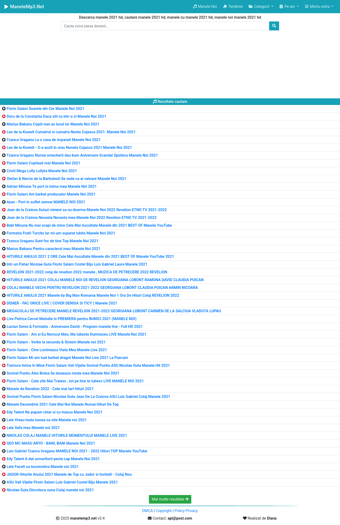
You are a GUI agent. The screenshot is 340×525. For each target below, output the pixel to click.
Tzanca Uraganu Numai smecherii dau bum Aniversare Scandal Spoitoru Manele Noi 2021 (82, 155)
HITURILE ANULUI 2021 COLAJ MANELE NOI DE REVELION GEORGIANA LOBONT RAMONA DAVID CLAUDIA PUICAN (105, 280)
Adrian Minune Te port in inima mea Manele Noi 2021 (52, 186)
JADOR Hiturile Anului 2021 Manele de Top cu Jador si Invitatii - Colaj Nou (69, 474)
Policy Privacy (186, 510)
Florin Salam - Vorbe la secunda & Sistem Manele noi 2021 (56, 342)
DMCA (147, 510)
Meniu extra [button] (317, 6)
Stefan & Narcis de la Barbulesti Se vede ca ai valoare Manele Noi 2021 (66, 178)
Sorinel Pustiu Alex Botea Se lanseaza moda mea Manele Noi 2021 (63, 373)
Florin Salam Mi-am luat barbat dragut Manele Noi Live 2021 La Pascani (67, 357)
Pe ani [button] (287, 6)
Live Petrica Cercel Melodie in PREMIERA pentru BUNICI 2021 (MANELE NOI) (71, 319)
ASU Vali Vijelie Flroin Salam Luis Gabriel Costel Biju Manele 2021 (62, 482)
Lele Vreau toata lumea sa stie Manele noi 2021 (47, 420)
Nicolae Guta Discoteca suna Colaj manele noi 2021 (50, 490)
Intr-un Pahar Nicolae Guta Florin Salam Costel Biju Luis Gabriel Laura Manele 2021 (77, 264)
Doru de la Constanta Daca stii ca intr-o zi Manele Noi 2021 (56, 116)
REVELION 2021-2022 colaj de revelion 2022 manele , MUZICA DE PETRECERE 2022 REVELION (87, 272)
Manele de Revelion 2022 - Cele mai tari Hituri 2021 (50, 389)
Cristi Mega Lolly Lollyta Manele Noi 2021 (42, 171)
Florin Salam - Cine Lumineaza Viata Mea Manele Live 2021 (57, 350)
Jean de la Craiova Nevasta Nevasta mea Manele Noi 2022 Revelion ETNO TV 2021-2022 (82, 217)
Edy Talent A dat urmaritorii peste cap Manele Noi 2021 (53, 459)
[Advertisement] (170, 65)
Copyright (164, 510)
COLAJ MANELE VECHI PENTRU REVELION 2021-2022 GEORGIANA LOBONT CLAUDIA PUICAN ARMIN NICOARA (102, 287)
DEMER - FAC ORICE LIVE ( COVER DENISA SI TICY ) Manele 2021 (62, 303)
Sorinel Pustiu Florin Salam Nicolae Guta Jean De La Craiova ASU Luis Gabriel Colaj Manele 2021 (88, 396)
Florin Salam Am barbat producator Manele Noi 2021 (51, 194)
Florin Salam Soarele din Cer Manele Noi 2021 (45, 108)
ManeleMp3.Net (24, 6)
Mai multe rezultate (170, 499)
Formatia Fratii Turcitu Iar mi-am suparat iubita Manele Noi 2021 (61, 233)
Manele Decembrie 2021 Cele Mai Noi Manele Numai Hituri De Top (63, 404)
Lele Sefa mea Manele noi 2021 (33, 427)
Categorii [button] (259, 6)
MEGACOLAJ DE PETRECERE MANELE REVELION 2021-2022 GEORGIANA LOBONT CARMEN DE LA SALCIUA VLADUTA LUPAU (114, 311)
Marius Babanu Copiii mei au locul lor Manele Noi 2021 (53, 124)
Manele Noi (204, 6)
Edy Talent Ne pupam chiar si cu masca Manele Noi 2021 (54, 412)
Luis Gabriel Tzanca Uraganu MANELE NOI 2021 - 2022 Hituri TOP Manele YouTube (77, 451)
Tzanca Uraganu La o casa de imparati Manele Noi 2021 (54, 140)
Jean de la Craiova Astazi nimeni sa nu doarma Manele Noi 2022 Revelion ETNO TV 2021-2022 (87, 210)
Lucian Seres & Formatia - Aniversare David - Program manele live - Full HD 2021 (75, 326)
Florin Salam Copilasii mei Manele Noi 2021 (43, 163)
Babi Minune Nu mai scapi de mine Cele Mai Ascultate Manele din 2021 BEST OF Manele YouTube (89, 225)
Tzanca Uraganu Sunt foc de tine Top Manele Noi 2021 (52, 241)
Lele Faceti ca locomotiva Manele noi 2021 (43, 466)
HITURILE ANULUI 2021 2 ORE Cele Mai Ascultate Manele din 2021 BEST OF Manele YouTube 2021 (90, 256)
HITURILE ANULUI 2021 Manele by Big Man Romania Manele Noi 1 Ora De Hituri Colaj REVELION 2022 (93, 295)
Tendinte (233, 6)
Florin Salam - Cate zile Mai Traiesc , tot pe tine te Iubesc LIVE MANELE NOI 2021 (75, 381)
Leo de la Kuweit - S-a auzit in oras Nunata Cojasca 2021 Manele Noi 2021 (69, 147)
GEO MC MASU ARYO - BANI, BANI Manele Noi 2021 (51, 443)
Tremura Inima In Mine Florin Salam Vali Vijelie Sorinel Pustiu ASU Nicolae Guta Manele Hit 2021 (88, 365)
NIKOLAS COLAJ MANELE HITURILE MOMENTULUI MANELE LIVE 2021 (67, 435)
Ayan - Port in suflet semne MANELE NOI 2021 (46, 202)
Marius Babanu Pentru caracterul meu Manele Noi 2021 (53, 248)
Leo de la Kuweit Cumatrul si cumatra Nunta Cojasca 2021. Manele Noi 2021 (71, 132)
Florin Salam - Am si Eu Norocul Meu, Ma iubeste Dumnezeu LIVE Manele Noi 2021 (76, 334)
